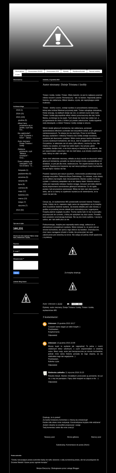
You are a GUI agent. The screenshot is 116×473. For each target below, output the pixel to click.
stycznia (21, 206)
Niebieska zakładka (56, 372)
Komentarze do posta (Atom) (77, 445)
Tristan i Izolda (87, 307)
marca (21, 198)
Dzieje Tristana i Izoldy (72, 307)
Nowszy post (49, 437)
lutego (21, 202)
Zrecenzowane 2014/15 (35, 71)
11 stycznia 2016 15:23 (74, 372)
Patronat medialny (94, 71)
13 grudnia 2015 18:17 (66, 323)
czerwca (21, 188)
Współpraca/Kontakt (79, 71)
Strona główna (19, 71)
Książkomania (53, 332)
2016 (18, 114)
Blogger (76, 468)
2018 (18, 110)
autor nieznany (56, 307)
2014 (18, 210)
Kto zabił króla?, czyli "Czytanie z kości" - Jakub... (25, 135)
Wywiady (66, 71)
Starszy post (96, 437)
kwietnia (21, 195)
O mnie (17, 74)
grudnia (21, 120)
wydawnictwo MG (50, 310)
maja (20, 191)
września (22, 177)
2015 (18, 117)
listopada (22, 170)
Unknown (52, 323)
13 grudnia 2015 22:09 (66, 343)
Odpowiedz (52, 335)
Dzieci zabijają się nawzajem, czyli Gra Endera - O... (25, 163)
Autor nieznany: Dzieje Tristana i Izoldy (25, 143)
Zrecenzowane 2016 (53, 71)
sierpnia (21, 181)
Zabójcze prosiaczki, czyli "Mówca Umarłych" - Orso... (25, 153)
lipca (20, 184)
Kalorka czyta (53, 361)
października (23, 174)
